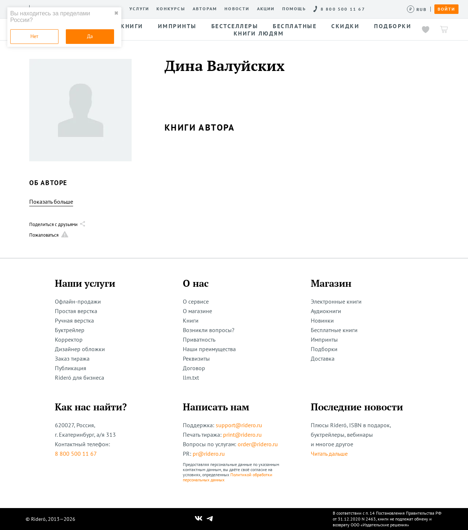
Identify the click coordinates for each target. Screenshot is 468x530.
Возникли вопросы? (208, 330)
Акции (266, 8)
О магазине (197, 311)
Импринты (324, 339)
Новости (236, 8)
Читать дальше (329, 453)
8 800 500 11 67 (76, 453)
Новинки (322, 320)
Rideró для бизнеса (79, 377)
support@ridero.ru (239, 425)
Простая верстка (76, 311)
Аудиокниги (326, 311)
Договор (194, 368)
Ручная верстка (74, 320)
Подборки (324, 349)
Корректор (69, 339)
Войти (446, 9)
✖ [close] (116, 13)
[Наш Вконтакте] (199, 519)
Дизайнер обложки (80, 349)
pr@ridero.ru (209, 453)
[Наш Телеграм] (210, 519)
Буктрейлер (69, 330)
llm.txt (191, 377)
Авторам (205, 8)
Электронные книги (336, 301)
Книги (191, 320)
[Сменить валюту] (417, 9)
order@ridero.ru (258, 444)
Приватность (199, 339)
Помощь (294, 8)
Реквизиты (196, 358)
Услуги (139, 8)
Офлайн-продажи (78, 301)
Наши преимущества (209, 349)
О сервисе (196, 301)
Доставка (323, 358)
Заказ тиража (72, 358)
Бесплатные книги (334, 330)
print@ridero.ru (242, 434)
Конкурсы (170, 8)
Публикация (70, 368)
